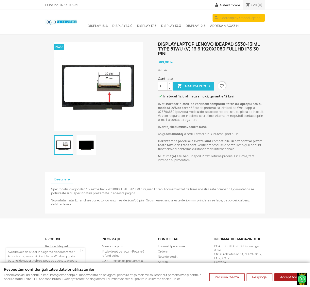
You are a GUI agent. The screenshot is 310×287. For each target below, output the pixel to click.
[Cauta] (239, 18)
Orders (163, 251)
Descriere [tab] (62, 179)
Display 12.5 (196, 26)
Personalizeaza (227, 277)
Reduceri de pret (56, 246)
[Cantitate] (162, 86)
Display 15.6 (98, 26)
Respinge (259, 277)
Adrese (163, 262)
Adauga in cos (193, 86)
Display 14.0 (122, 26)
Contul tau (168, 239)
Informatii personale (171, 246)
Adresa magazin (224, 26)
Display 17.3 (147, 26)
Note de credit (168, 256)
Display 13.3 (171, 26)
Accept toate (290, 277)
